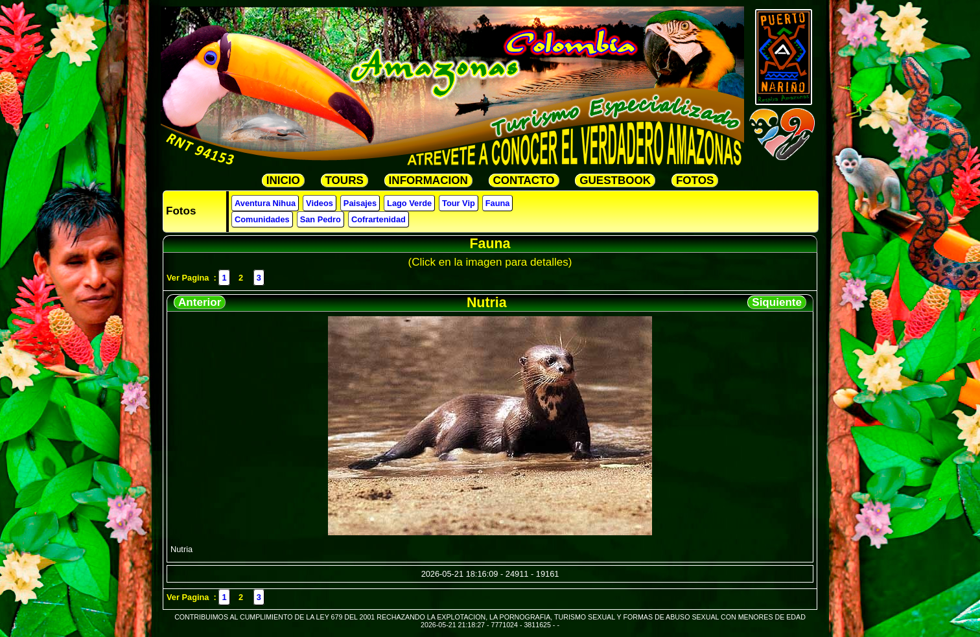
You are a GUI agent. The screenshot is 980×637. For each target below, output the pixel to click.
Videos (319, 203)
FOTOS (695, 180)
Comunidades (262, 219)
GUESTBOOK (615, 180)
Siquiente (777, 302)
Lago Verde (409, 203)
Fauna (497, 203)
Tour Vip (458, 203)
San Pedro (320, 219)
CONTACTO (524, 180)
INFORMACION (428, 180)
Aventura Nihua (265, 203)
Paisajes (360, 203)
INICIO (283, 180)
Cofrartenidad (378, 219)
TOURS (344, 180)
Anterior (199, 302)
